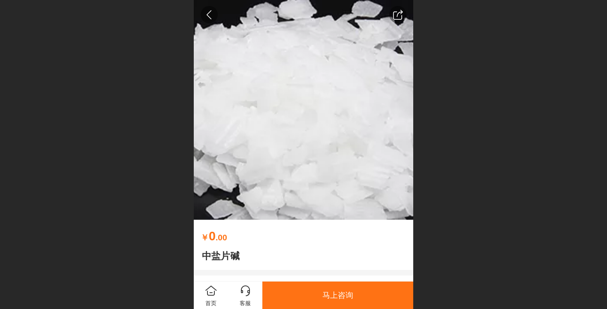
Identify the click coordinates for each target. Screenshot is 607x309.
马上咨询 (337, 295)
